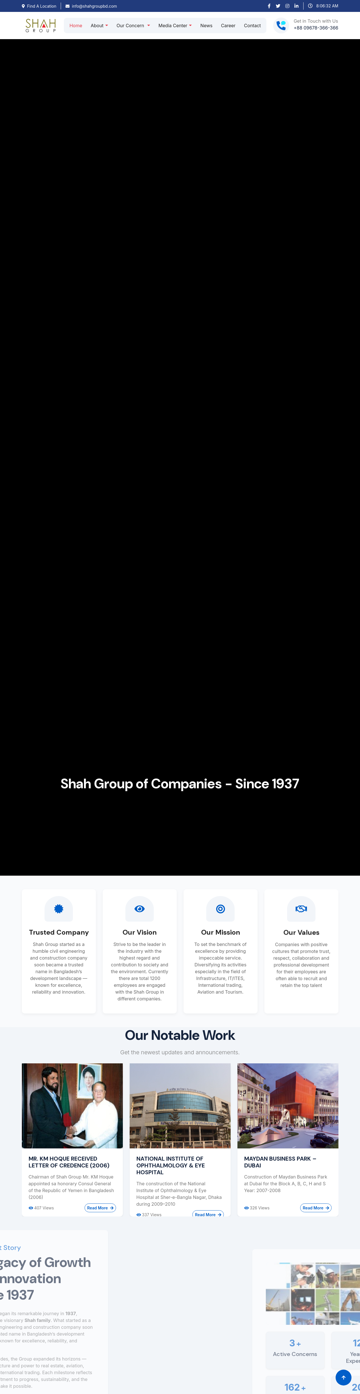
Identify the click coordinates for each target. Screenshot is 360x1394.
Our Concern (131, 25)
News (206, 25)
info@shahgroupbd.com (91, 6)
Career (228, 25)
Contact (252, 25)
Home (76, 25)
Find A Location (39, 6)
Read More (100, 1207)
